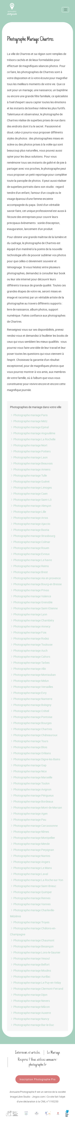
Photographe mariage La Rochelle (32, 439)
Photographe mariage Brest (29, 572)
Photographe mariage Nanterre (31, 699)
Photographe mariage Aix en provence (35, 578)
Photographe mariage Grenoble (31, 602)
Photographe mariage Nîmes (29, 832)
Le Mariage (53, 1052)
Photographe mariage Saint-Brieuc (33, 886)
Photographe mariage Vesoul (30, 958)
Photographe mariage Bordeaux (31, 801)
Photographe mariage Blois (28, 747)
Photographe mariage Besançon (32, 946)
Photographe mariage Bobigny (30, 705)
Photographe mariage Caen (29, 493)
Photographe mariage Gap (28, 765)
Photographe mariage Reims (29, 566)
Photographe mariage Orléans (30, 753)
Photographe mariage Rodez (29, 638)
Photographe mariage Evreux (30, 554)
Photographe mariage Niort (28, 445)
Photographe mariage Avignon (30, 789)
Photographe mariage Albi (28, 669)
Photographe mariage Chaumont (32, 940)
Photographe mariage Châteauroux (33, 735)
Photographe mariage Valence (30, 596)
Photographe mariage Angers (30, 862)
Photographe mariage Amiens (30, 469)
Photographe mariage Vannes (30, 904)
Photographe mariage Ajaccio (30, 524)
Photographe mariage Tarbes (30, 662)
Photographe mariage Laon (29, 457)
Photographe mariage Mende (30, 844)
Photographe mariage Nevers (30, 1001)
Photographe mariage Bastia (29, 530)
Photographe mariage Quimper (31, 892)
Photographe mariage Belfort (30, 964)
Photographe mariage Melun (29, 681)
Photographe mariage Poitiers (30, 451)
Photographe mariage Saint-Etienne (34, 608)
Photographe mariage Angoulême (32, 433)
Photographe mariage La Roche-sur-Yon (36, 880)
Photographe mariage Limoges (31, 487)
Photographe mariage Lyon (28, 614)
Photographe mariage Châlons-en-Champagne (33, 931)
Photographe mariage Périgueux (32, 795)
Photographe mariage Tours (29, 741)
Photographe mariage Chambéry (32, 620)
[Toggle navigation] (65, 9)
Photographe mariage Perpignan (32, 850)
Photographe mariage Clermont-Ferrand (36, 989)
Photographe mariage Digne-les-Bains (35, 759)
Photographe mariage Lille (28, 512)
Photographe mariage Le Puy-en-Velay (35, 982)
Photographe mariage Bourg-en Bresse (36, 584)
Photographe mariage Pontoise (31, 717)
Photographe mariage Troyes (29, 922)
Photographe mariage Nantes (30, 856)
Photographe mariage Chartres (31, 729)
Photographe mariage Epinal (29, 427)
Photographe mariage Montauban (33, 675)
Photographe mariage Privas (29, 590)
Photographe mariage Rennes (30, 898)
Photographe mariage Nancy (29, 1019)
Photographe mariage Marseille (31, 777)
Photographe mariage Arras (29, 518)
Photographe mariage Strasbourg (32, 536)
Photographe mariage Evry (28, 693)
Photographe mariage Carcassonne (34, 826)
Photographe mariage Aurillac (30, 976)
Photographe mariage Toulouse (31, 644)
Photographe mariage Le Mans (31, 868)
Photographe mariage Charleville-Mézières (32, 913)
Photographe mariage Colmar (30, 542)
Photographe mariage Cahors (30, 656)
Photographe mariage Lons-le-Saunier (35, 952)
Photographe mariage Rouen (29, 548)
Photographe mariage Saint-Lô (31, 499)
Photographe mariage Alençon (30, 506)
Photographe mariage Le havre (31, 560)
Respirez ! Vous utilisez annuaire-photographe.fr (38, 1062)
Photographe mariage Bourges (31, 723)
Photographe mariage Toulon (30, 783)
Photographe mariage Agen (29, 813)
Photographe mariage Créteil (29, 711)
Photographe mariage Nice (28, 771)
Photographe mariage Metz (28, 421)
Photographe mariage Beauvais (31, 463)
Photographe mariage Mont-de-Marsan (36, 807)
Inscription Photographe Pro (38, 1079)
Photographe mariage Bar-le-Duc (32, 1025)
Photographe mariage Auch (29, 650)
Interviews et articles (27, 1052)
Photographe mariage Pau (28, 819)
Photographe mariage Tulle (28, 475)
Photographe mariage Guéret (30, 481)
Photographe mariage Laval (29, 874)
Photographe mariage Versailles (31, 687)
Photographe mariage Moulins (30, 970)
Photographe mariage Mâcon (30, 1007)
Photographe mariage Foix (28, 632)
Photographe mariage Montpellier (32, 838)
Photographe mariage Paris (29, 415)
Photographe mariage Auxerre (30, 1013)
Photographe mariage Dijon (28, 995)
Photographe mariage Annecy (30, 626)
